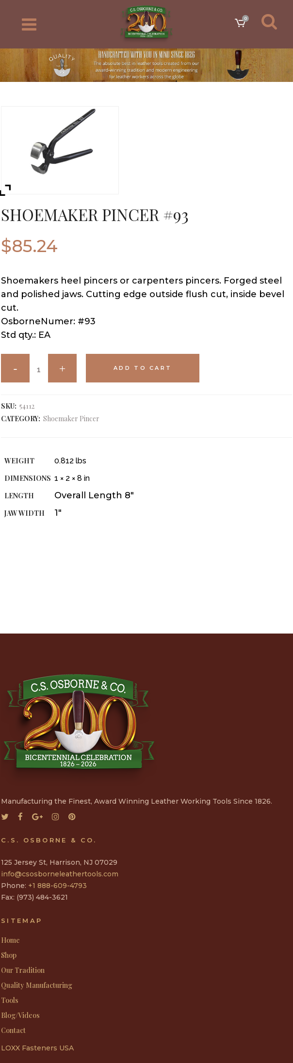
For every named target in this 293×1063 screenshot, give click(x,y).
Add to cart (143, 368)
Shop (8, 955)
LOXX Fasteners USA (37, 1048)
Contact (13, 1030)
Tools (9, 1000)
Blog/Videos (20, 1015)
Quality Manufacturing (36, 985)
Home (10, 940)
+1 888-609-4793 (57, 885)
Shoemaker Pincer (71, 418)
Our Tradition (23, 970)
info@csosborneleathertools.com (59, 874)
